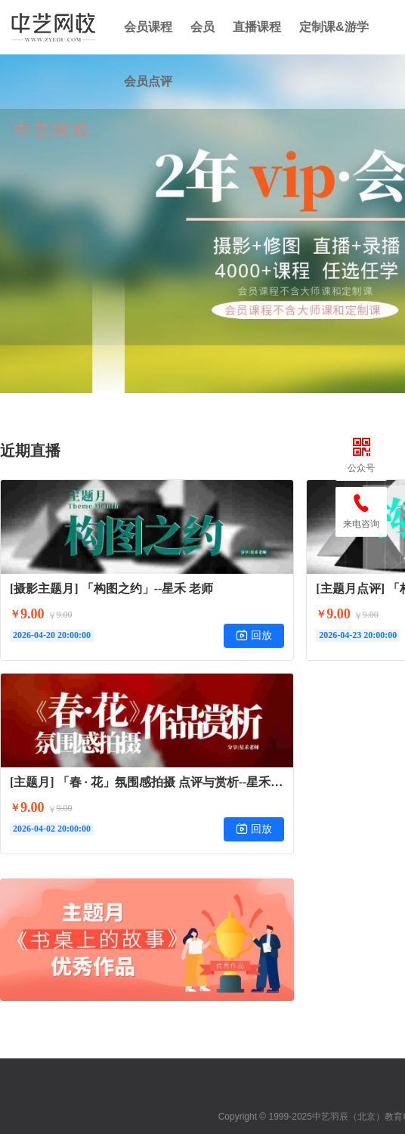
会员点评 (148, 81)
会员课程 (148, 26)
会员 (202, 26)
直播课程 (257, 26)
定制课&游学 (334, 26)
